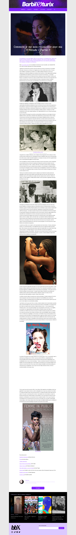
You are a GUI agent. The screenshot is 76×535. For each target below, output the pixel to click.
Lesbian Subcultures (23, 461)
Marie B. (54, 520)
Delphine (27, 480)
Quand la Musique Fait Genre (17, 516)
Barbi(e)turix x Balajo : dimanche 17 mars (42, 517)
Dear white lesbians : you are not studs (27, 468)
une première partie (25, 64)
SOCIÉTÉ (16, 514)
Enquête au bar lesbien (24, 472)
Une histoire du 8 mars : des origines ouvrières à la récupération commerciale (58, 518)
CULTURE (26, 514)
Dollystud (21, 470)
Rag (26, 519)
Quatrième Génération (24, 457)
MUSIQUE (12, 514)
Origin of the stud (23, 465)
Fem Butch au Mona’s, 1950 (38, 152)
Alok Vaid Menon (38, 451)
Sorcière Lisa (22, 474)
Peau (21, 459)
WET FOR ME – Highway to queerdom (30, 517)
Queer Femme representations (25, 463)
